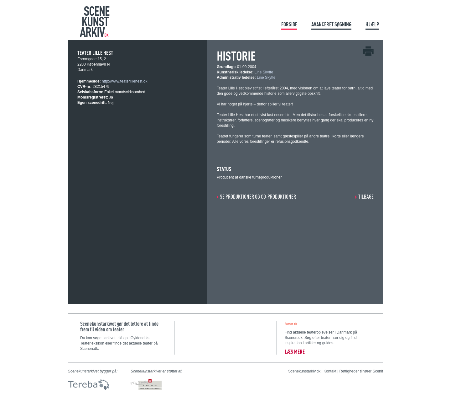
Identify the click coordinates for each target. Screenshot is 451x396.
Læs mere (295, 351)
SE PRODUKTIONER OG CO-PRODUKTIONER (258, 196)
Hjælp (372, 24)
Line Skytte (264, 72)
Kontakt (330, 371)
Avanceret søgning (331, 24)
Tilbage (366, 196)
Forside (289, 24)
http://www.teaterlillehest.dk (124, 81)
